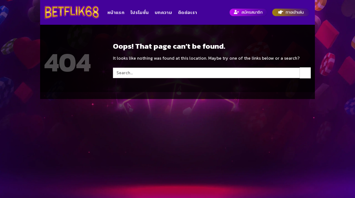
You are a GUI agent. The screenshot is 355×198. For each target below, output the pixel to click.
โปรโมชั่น (140, 12)
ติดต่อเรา (187, 12)
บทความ (163, 12)
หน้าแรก (115, 12)
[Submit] (305, 72)
